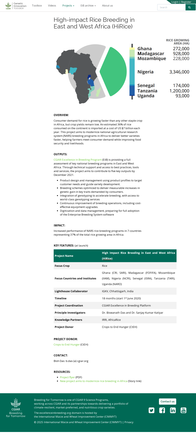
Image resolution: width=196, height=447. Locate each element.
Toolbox (37, 5)
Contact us (168, 401)
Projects (68, 5)
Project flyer (67, 377)
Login (174, 2)
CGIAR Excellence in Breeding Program (78, 159)
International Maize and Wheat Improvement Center (71, 416)
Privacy (128, 422)
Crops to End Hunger (67, 344)
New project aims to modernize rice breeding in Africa (93, 381)
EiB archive (88, 5)
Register (186, 2)
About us (107, 5)
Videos (52, 5)
